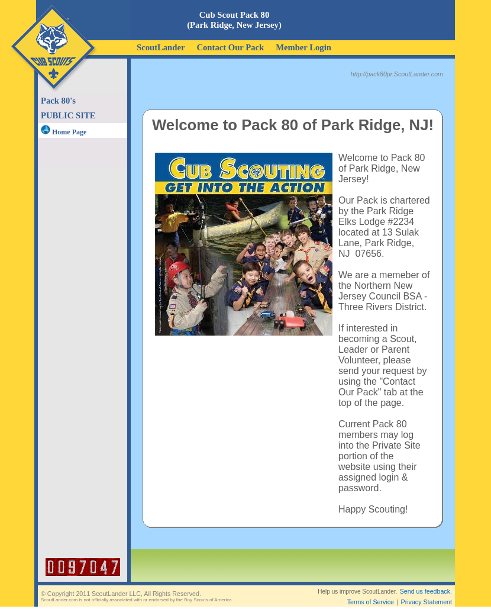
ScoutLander (161, 47)
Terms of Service (370, 601)
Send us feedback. (426, 591)
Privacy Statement (426, 601)
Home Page (63, 132)
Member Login (303, 47)
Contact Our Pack (230, 47)
